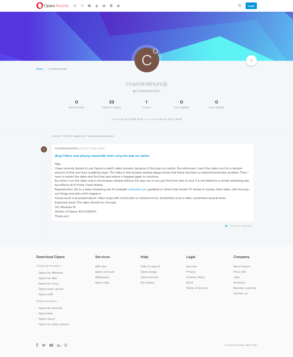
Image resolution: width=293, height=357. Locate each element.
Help (144, 257)
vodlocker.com (137, 189)
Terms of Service (197, 287)
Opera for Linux (48, 283)
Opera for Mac (47, 278)
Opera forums (149, 277)
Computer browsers (48, 265)
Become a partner (245, 287)
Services (102, 257)
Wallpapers (102, 277)
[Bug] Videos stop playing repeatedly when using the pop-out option (102, 155)
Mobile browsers (46, 301)
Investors (239, 282)
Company (241, 257)
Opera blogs (149, 271)
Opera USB (45, 294)
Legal (191, 257)
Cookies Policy (195, 277)
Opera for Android (50, 308)
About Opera (241, 266)
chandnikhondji (67, 148)
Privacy (191, 271)
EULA (189, 282)
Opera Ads (102, 282)
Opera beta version (51, 288)
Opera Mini (45, 313)
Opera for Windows (50, 272)
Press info (239, 271)
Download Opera (50, 257)
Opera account (105, 271)
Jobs (236, 277)
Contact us (240, 293)
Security (191, 266)
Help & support (150, 266)
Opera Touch (46, 318)
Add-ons (100, 266)
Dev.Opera (148, 282)
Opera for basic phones (53, 324)
